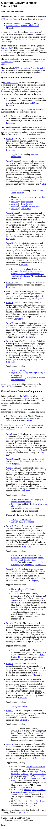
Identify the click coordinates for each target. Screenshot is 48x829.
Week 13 (9, 243)
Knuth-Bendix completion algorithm (27, 559)
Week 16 (9, 303)
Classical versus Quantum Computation (22, 26)
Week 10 (9, 138)
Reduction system (35, 555)
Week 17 (9, 323)
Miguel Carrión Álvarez (31, 206)
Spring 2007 (6, 386)
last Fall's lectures (10, 82)
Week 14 (9, 282)
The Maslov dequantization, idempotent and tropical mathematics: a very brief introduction (27, 273)
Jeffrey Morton (27, 202)
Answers (14, 519)
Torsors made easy (18, 370)
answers (14, 202)
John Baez (13, 32)
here (19, 278)
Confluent (15, 558)
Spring (4, 64)
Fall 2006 (26, 396)
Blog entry (10, 150)
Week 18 (9, 341)
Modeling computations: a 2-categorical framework (28, 791)
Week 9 (9, 434)
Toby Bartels (26, 204)
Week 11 (9, 161)
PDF (34, 103)
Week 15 (9, 291)
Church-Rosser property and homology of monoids (28, 563)
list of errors (30, 39)
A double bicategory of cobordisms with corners (27, 500)
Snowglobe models (19, 706)
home (4, 825)
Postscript (10, 105)
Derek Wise (33, 32)
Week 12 (9, 213)
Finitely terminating (28, 558)
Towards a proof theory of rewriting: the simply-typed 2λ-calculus (28, 772)
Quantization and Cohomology (18, 23)
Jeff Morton (26, 519)
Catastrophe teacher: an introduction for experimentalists (28, 768)
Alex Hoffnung (27, 522)
